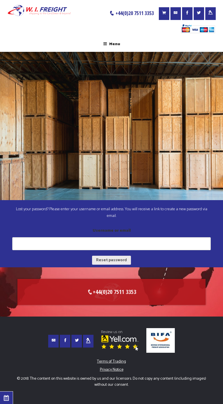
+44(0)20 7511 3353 (131, 13)
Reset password (111, 260)
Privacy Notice (111, 369)
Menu (111, 44)
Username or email (112, 230)
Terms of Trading (111, 361)
